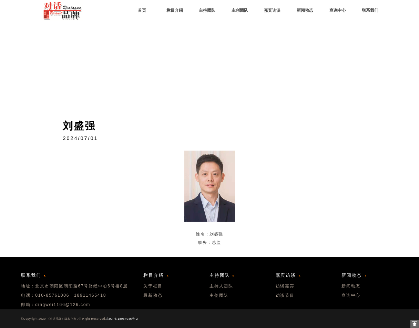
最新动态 (152, 295)
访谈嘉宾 (285, 286)
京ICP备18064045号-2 (122, 318)
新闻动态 (350, 286)
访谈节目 (285, 295)
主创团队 (219, 295)
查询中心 (350, 295)
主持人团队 (221, 286)
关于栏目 (152, 286)
